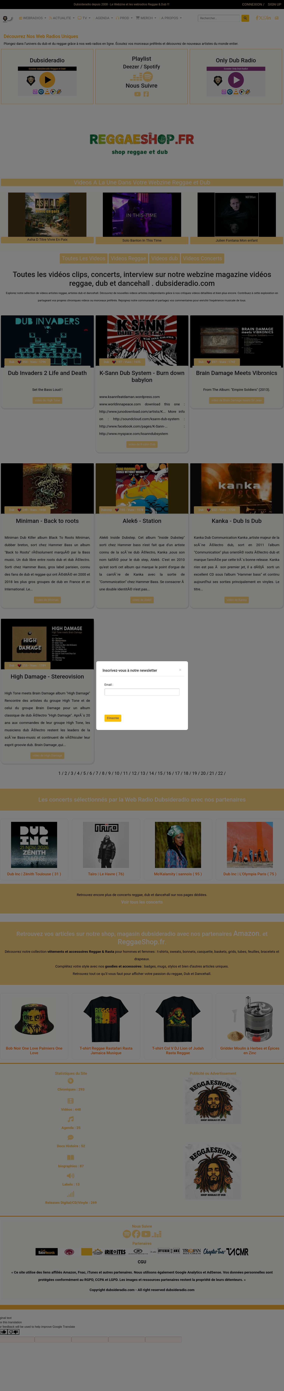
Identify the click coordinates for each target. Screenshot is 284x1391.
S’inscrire (113, 718)
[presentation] (132, 705)
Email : (108, 684)
